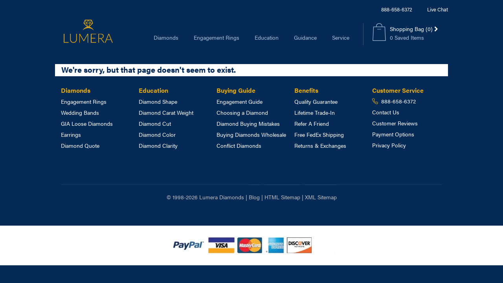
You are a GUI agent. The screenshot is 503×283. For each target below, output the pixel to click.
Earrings (71, 134)
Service (340, 37)
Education (267, 37)
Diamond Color (157, 134)
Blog (254, 197)
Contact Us (385, 112)
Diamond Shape (158, 101)
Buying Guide (236, 90)
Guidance (305, 37)
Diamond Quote (80, 145)
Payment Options (393, 134)
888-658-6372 (396, 9)
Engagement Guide (240, 101)
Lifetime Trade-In (314, 112)
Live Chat (437, 9)
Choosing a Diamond (242, 112)
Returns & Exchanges (320, 145)
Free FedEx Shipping (319, 134)
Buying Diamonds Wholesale (251, 134)
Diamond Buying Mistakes (248, 123)
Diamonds (166, 37)
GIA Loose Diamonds (87, 123)
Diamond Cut (155, 123)
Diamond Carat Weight (166, 112)
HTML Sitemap (282, 197)
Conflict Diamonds (239, 145)
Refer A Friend (311, 123)
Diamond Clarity (158, 145)
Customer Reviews (395, 123)
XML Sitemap (321, 197)
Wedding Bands (80, 112)
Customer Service (398, 90)
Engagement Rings (216, 37)
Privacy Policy (389, 145)
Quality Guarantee (316, 101)
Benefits (306, 90)
